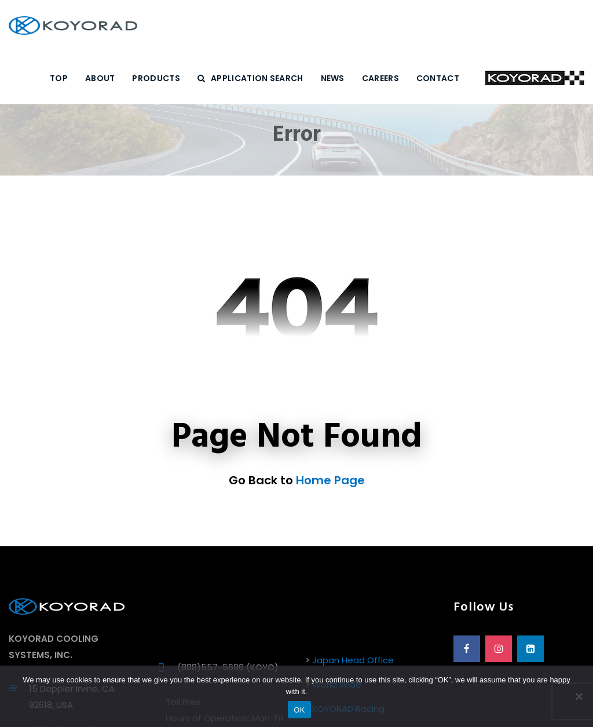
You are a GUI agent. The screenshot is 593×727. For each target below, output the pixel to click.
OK (299, 710)
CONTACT (437, 78)
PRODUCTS (156, 78)
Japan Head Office (353, 660)
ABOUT (100, 78)
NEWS (333, 78)
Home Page (330, 480)
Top (59, 78)
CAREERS (380, 78)
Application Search (250, 78)
